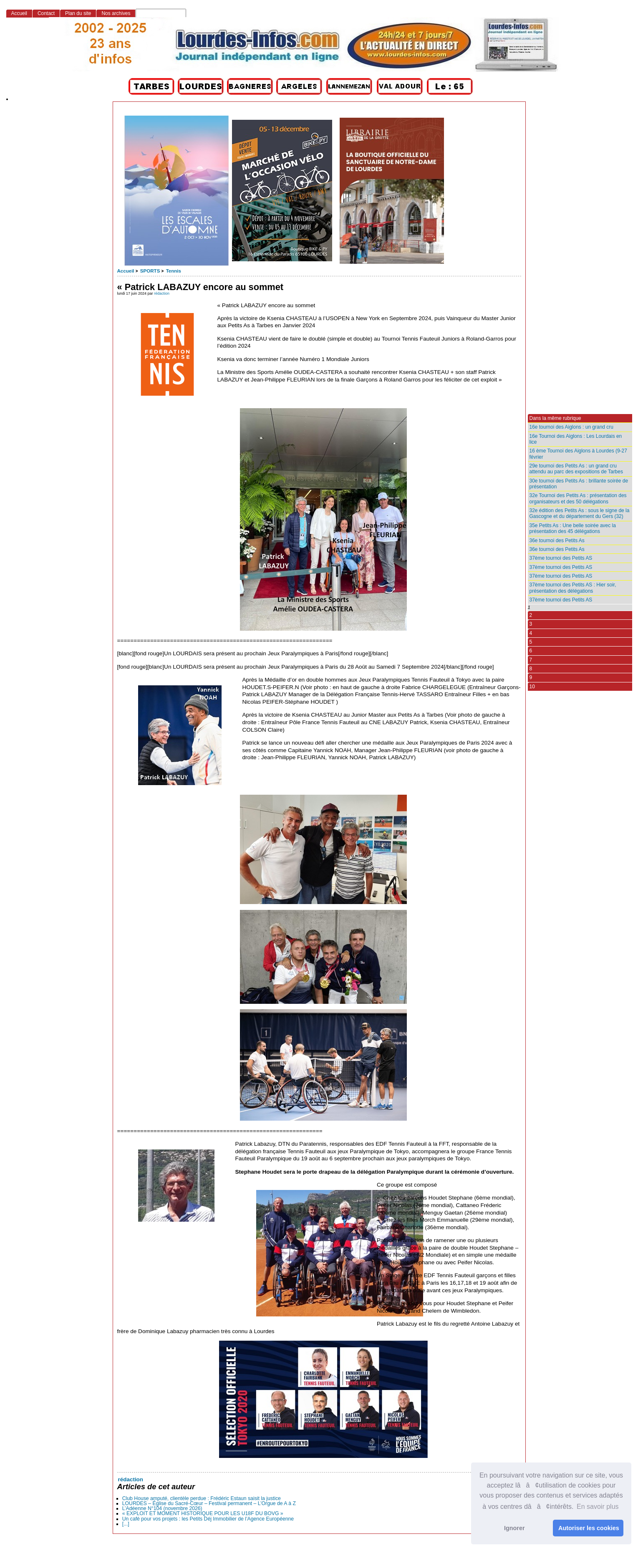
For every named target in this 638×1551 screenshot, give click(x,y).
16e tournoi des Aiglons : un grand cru (571, 427)
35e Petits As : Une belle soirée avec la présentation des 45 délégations (573, 528)
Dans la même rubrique (555, 418)
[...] (125, 1524)
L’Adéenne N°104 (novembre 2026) (162, 1508)
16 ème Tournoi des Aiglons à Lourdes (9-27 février (578, 454)
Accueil (125, 270)
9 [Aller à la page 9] (531, 677)
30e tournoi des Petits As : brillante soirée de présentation (579, 484)
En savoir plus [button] (598, 1506)
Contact (46, 13)
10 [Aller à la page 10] (532, 687)
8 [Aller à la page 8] (531, 669)
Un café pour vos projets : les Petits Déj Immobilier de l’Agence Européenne (208, 1519)
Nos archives (115, 13)
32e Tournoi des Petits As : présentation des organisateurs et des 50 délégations (578, 498)
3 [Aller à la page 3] (531, 624)
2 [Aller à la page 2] (531, 615)
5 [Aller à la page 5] (531, 642)
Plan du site (78, 13)
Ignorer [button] (514, 1528)
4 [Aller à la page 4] (531, 633)
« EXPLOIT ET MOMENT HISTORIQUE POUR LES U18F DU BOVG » (202, 1513)
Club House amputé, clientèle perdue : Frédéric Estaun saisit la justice (201, 1498)
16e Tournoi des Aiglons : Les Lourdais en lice (576, 439)
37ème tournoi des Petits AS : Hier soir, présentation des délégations (573, 588)
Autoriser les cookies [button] (588, 1528)
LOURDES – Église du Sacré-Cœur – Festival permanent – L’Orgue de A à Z (209, 1503)
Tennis (173, 270)
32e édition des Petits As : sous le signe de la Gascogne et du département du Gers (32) (580, 513)
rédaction (161, 293)
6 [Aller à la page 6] (531, 651)
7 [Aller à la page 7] (531, 660)
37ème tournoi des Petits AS (561, 558)
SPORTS (150, 270)
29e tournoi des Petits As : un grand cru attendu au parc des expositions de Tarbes (576, 469)
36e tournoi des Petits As (557, 540)
